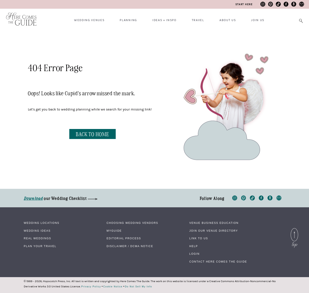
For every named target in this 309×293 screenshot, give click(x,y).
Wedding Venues (89, 20)
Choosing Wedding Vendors (132, 222)
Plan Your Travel (40, 246)
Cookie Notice (113, 286)
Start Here (244, 4)
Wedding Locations (41, 222)
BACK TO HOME (92, 133)
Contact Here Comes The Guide (218, 261)
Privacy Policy (91, 286)
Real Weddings (37, 238)
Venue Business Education (214, 222)
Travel (198, 20)
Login (194, 253)
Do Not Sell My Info (138, 286)
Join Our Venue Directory (213, 230)
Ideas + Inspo (164, 20)
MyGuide (114, 230)
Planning (128, 20)
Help (193, 246)
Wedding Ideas (37, 230)
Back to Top (294, 231)
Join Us (257, 20)
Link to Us (198, 238)
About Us (227, 20)
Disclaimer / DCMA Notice (130, 246)
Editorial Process (124, 238)
